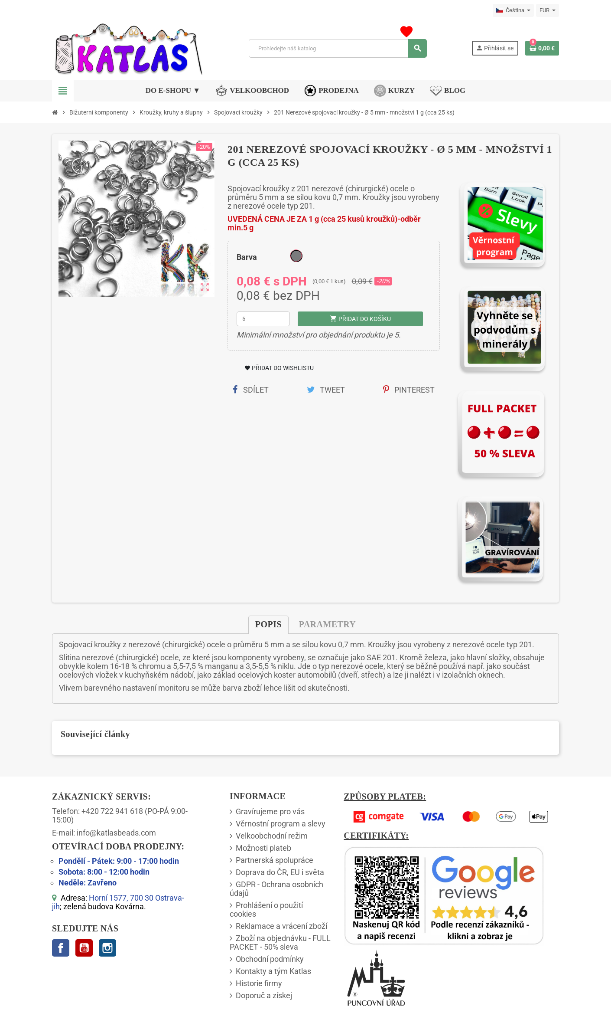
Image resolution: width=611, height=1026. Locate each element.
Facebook (60, 948)
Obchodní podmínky (270, 959)
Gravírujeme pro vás (270, 811)
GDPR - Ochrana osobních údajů (276, 889)
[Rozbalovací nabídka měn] (547, 10)
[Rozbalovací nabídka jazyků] (513, 10)
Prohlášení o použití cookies (266, 909)
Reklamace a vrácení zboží (281, 926)
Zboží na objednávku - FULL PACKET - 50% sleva (280, 942)
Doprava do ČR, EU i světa (280, 872)
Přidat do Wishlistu (279, 367)
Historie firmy (259, 983)
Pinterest (409, 389)
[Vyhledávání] (337, 48)
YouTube (84, 948)
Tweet (326, 389)
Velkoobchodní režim (272, 835)
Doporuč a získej (264, 995)
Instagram (107, 948)
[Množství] (263, 318)
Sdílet (251, 389)
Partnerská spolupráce (274, 860)
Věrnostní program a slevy (280, 823)
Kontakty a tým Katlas (273, 971)
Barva (247, 257)
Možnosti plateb (263, 847)
